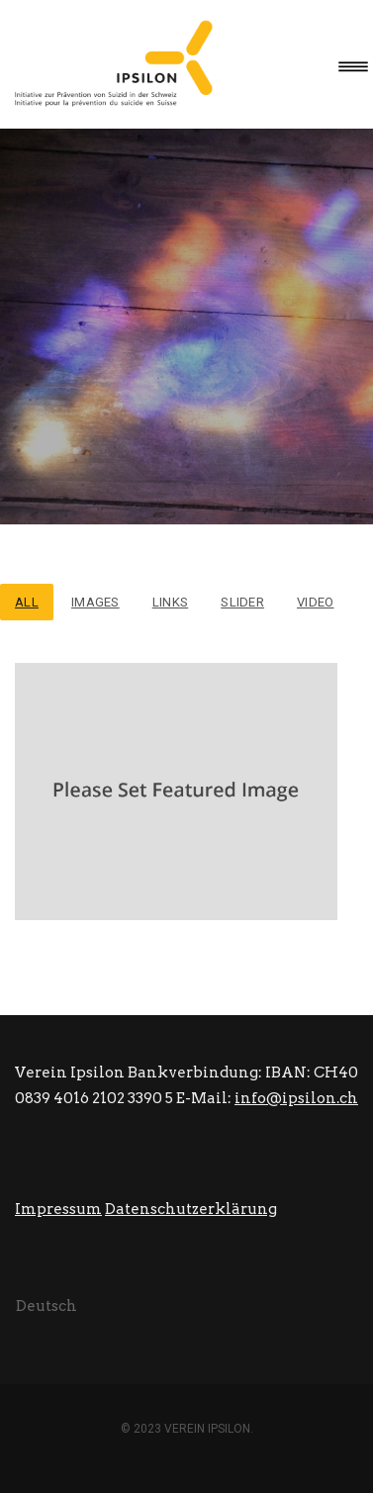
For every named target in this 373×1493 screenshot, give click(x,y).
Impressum (58, 1209)
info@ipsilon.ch (296, 1098)
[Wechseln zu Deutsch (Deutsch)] (46, 1306)
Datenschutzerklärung (191, 1209)
